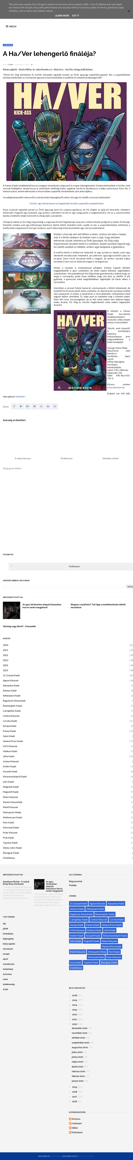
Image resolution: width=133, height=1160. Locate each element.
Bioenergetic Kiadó (12, 705)
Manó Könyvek (10, 797)
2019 (74, 1087)
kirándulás (8, 934)
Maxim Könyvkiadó (12, 802)
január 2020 (77, 1081)
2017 (74, 1097)
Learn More (62, 15)
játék (5, 929)
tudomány (8, 969)
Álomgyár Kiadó (11, 852)
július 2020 (77, 1052)
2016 (74, 1101)
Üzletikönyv (9, 857)
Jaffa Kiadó (8, 756)
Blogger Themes (86, 1156)
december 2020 (79, 1028)
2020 (5, 645)
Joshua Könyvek (11, 761)
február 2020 (78, 1076)
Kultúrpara (74, 566)
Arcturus (76, 1119)
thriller (8, 45)
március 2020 (78, 1071)
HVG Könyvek (10, 746)
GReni (11, 65)
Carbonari (77, 1123)
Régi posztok (75, 881)
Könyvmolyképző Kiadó (15, 776)
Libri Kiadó (8, 781)
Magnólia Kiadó (11, 786)
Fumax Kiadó (9, 731)
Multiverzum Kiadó (12, 817)
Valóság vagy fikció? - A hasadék (19, 626)
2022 (5, 655)
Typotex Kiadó (10, 842)
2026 (74, 995)
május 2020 (77, 1062)
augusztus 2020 (80, 1047)
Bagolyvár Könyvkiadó (14, 700)
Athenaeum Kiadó (12, 695)
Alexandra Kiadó (11, 685)
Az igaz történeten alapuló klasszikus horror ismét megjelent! (42, 606)
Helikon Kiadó (10, 751)
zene (5, 979)
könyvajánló (9, 944)
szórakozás (8, 964)
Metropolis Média (12, 812)
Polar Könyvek (10, 832)
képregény (8, 939)
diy (4, 923)
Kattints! (20, 396)
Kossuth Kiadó (10, 771)
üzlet (5, 989)
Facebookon (115, 387)
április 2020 (77, 1067)
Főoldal (72, 885)
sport (5, 959)
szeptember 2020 (80, 1043)
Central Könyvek (11, 715)
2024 (5, 665)
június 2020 (77, 1057)
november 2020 (79, 1033)
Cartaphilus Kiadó (12, 710)
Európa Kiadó (9, 725)
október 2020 (78, 1038)
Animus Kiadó (10, 690)
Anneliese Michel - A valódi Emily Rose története (16, 883)
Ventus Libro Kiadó (12, 847)
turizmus (7, 974)
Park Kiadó (8, 822)
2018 (74, 1092)
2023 (5, 660)
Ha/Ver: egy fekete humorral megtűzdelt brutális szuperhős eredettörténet (66, 203)
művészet (8, 949)
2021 (5, 650)
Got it (75, 15)
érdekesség (9, 984)
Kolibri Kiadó (9, 766)
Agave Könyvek (10, 680)
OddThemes (56, 1156)
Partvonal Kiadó (11, 827)
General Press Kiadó (13, 741)
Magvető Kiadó (10, 791)
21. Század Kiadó (11, 675)
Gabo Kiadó (9, 736)
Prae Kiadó (8, 837)
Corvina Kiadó (10, 720)
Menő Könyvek (10, 807)
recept (6, 954)
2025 (5, 670)
